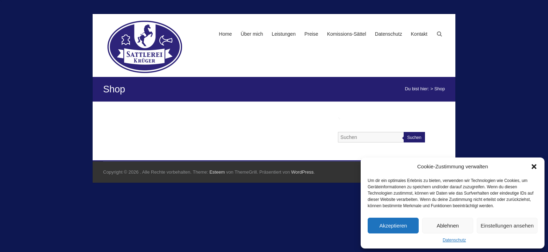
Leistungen (284, 34)
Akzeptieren (393, 226)
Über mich (252, 34)
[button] (534, 166)
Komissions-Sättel (346, 34)
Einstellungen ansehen (507, 226)
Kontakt (419, 34)
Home (225, 34)
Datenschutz (454, 240)
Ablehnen (448, 226)
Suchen (414, 137)
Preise (311, 34)
